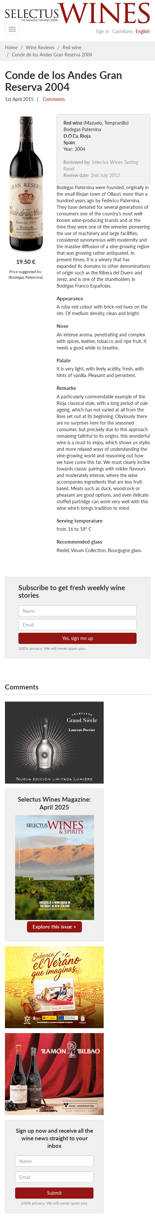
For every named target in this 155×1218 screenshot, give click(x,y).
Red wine (72, 47)
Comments (53, 99)
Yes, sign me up (77, 638)
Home (11, 47)
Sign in (102, 31)
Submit (54, 1193)
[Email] (54, 1177)
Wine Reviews (40, 47)
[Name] (54, 1161)
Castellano (122, 31)
